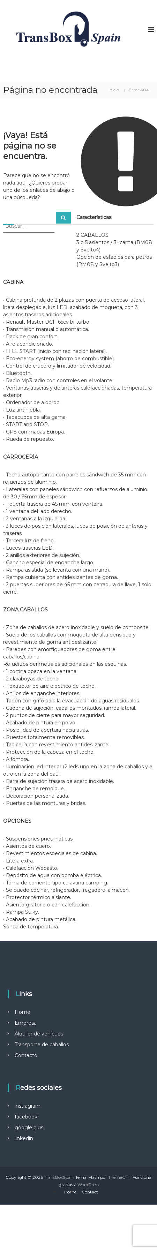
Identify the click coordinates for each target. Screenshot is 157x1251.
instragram (27, 1106)
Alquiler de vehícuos (39, 1034)
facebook (26, 1117)
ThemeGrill (119, 1177)
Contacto (26, 1055)
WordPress (88, 1184)
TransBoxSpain (59, 1177)
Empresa (26, 1023)
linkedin (24, 1138)
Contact (90, 1192)
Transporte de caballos (42, 1044)
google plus (29, 1127)
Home (22, 1012)
